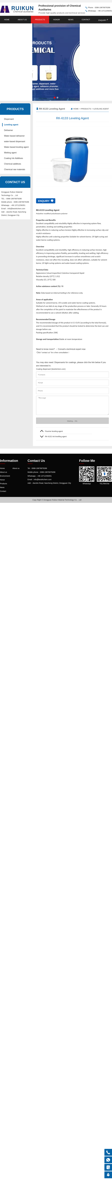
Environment (5, 476)
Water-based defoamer (14, 136)
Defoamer (8, 130)
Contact (86, 20)
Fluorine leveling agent (54, 431)
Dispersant (9, 119)
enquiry (103, 20)
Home (6, 20)
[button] (55, 97)
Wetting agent (10, 153)
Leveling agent (11, 125)
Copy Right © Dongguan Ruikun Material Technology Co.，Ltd (56, 500)
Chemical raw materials (14, 169)
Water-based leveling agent (16, 147)
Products (40, 20)
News (70, 20)
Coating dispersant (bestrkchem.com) (51, 369)
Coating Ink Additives (13, 158)
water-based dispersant (14, 141)
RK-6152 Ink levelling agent (56, 436)
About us (22, 20)
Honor (56, 20)
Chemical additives (12, 164)
